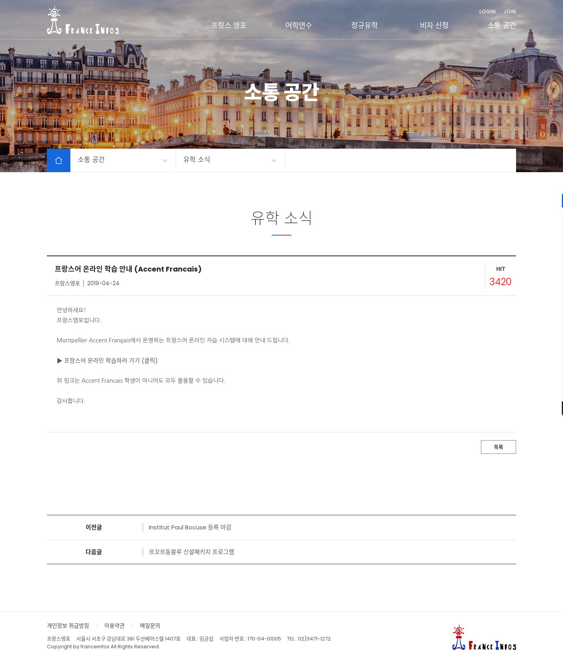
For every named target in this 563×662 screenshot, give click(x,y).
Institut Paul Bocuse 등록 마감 (190, 527)
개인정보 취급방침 (68, 626)
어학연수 (298, 25)
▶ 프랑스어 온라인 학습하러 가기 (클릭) (107, 360)
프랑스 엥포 (228, 25)
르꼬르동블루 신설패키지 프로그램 (191, 552)
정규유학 (364, 25)
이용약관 (114, 626)
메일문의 (150, 626)
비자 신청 (434, 25)
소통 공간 (502, 25)
